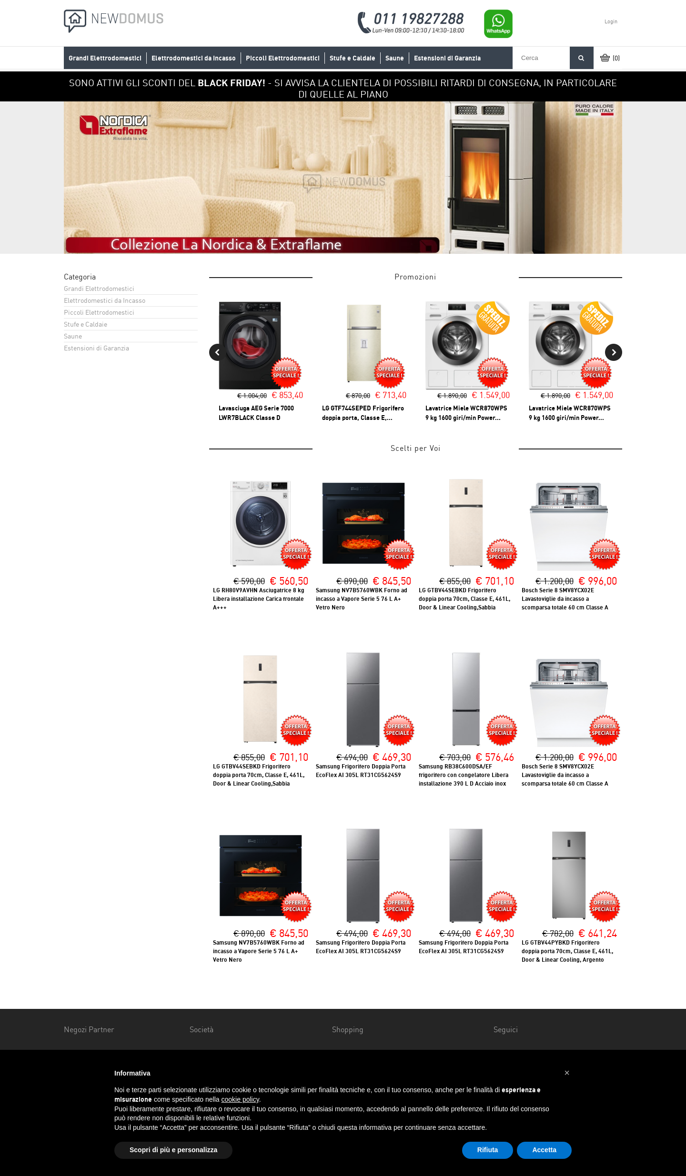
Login (611, 21)
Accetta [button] (544, 1150)
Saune (394, 58)
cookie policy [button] (240, 1099)
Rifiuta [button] (487, 1150)
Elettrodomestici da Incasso (193, 58)
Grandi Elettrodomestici (105, 58)
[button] (567, 1072)
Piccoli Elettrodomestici (283, 58)
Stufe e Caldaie (352, 58)
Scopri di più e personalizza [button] (173, 1150)
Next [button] (613, 352)
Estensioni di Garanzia (447, 58)
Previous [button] (217, 352)
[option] (343, 177)
